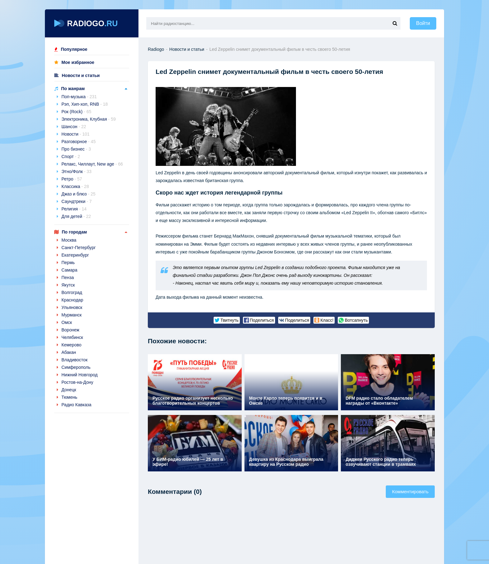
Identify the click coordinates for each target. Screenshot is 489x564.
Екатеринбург (75, 255)
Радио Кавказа (76, 404)
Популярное (74, 49)
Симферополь (75, 367)
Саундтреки (76, 201)
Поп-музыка (79, 96)
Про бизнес (76, 149)
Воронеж (70, 329)
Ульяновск (71, 307)
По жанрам (73, 88)
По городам (74, 231)
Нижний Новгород (79, 374)
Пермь (68, 262)
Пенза (67, 277)
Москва (68, 240)
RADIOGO (86, 23)
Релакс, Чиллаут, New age (92, 163)
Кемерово (71, 344)
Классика (75, 186)
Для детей (76, 216)
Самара (69, 270)
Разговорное (78, 141)
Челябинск (72, 337)
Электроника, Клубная (88, 119)
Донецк (68, 389)
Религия (74, 208)
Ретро (71, 178)
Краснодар (72, 299)
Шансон (73, 126)
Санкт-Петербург (78, 247)
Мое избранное (77, 62)
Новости (75, 134)
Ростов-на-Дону (77, 382)
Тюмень (69, 397)
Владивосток (74, 359)
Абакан (68, 352)
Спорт (70, 156)
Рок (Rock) (76, 111)
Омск (66, 322)
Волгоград (71, 292)
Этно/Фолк (76, 171)
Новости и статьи (81, 75)
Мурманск (71, 314)
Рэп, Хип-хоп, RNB (84, 104)
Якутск (68, 284)
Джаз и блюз (78, 193)
